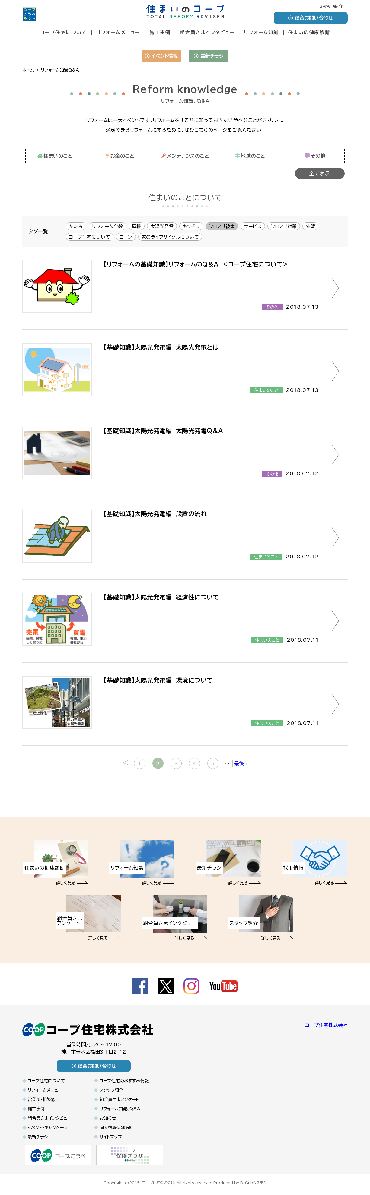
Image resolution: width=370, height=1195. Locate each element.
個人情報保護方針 (116, 1128)
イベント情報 (161, 55)
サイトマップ (111, 1137)
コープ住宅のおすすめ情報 (124, 1081)
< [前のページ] (125, 762)
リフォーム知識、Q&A (120, 1109)
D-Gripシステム (253, 1182)
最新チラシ (209, 55)
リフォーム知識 (261, 32)
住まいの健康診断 (309, 32)
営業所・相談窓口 (43, 1099)
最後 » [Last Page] (240, 763)
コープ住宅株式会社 (326, 1025)
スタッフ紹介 (331, 7)
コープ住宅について (63, 32)
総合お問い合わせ (310, 17)
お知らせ (108, 1118)
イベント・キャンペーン (48, 1128)
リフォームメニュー (118, 32)
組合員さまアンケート (119, 1099)
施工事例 (160, 32)
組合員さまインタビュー (207, 32)
